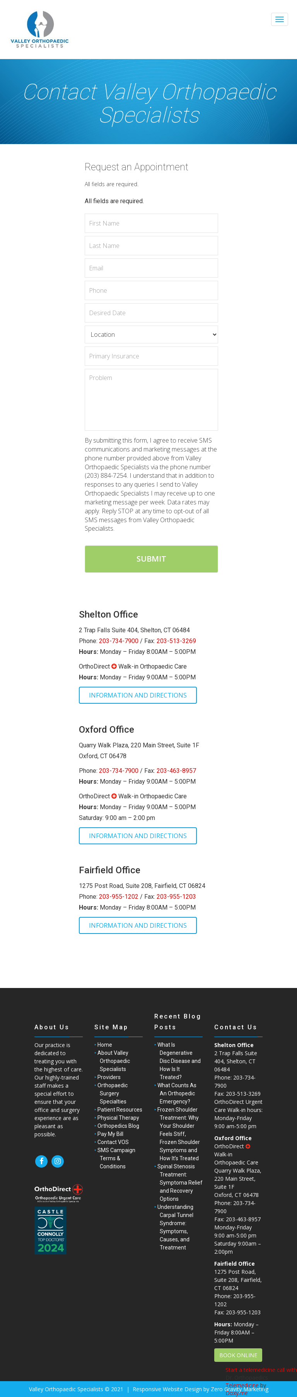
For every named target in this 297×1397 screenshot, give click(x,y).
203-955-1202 (118, 896)
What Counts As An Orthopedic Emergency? (176, 1093)
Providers (109, 1077)
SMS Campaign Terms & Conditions (116, 1158)
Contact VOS (113, 1142)
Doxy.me (236, 1393)
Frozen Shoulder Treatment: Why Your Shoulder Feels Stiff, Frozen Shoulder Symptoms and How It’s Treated (178, 1134)
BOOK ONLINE (238, 1355)
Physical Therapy (118, 1118)
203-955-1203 (176, 896)
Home (104, 1045)
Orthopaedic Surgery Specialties (112, 1093)
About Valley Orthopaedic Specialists (113, 1061)
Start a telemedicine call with (261, 1369)
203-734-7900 (118, 641)
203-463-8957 (176, 770)
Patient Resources (119, 1110)
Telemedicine (242, 1385)
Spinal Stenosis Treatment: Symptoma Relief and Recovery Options (180, 1182)
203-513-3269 (176, 641)
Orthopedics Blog (118, 1126)
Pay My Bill (110, 1134)
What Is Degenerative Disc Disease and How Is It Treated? (179, 1061)
